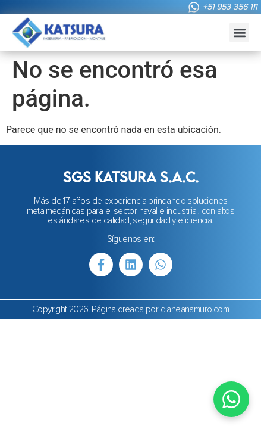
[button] (239, 32)
